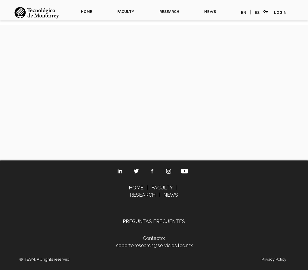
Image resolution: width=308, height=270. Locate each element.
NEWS (210, 12)
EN (243, 13)
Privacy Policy (273, 259)
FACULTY (125, 12)
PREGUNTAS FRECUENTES (154, 221)
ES (257, 13)
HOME (86, 12)
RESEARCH (169, 12)
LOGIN (280, 13)
